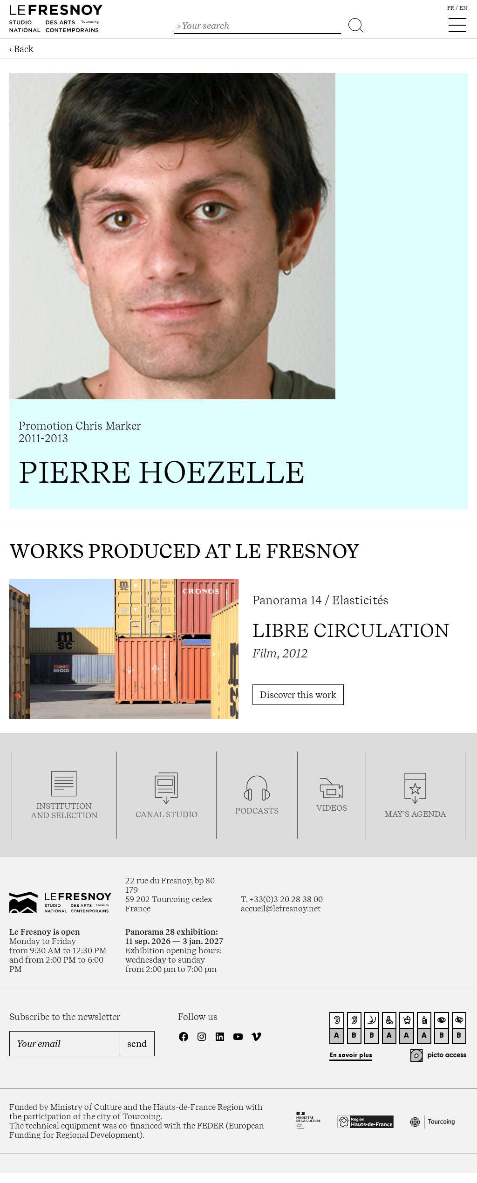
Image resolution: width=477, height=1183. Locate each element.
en (463, 8)
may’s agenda (415, 814)
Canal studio (167, 814)
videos (331, 808)
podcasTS (257, 810)
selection (74, 815)
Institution (64, 806)
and (41, 815)
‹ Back (21, 49)
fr (450, 8)
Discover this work (298, 695)
